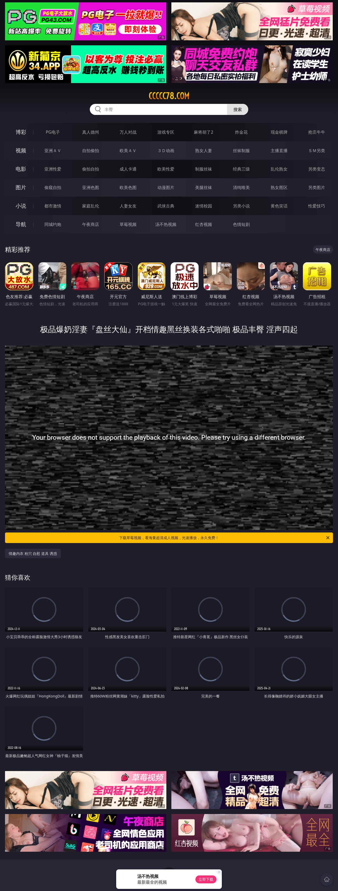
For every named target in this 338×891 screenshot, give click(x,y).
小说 (21, 205)
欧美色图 (128, 187)
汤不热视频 (165, 224)
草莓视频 (128, 224)
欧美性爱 (165, 169)
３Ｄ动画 (165, 150)
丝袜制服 (241, 150)
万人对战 (128, 132)
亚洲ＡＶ (52, 150)
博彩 (21, 131)
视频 (21, 150)
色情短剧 (241, 224)
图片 (21, 187)
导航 (21, 224)
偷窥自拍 (52, 187)
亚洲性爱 (52, 169)
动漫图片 (165, 187)
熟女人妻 (203, 150)
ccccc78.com (169, 96)
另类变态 (316, 169)
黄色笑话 (279, 206)
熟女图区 (279, 187)
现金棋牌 (279, 132)
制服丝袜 (203, 169)
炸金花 (241, 132)
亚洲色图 (90, 187)
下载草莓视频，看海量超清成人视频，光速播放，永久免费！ (224, 538)
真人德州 (90, 132)
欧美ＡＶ (128, 150)
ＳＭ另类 (316, 150)
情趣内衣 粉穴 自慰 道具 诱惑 (33, 553)
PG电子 (53, 132)
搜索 (237, 109)
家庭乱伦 (90, 206)
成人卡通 (128, 169)
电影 (21, 168)
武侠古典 (165, 206)
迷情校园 (203, 206)
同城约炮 (52, 224)
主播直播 (279, 150)
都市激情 (52, 206)
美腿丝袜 (203, 187)
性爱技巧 (316, 206)
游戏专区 (165, 132)
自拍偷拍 (90, 150)
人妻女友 (128, 206)
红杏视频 (203, 224)
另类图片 (316, 187)
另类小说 (241, 206)
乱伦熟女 (279, 169)
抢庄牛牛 (316, 132)
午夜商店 (90, 224)
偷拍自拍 (90, 169)
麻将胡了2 (203, 132)
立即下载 (206, 879)
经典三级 (241, 169)
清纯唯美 (241, 187)
